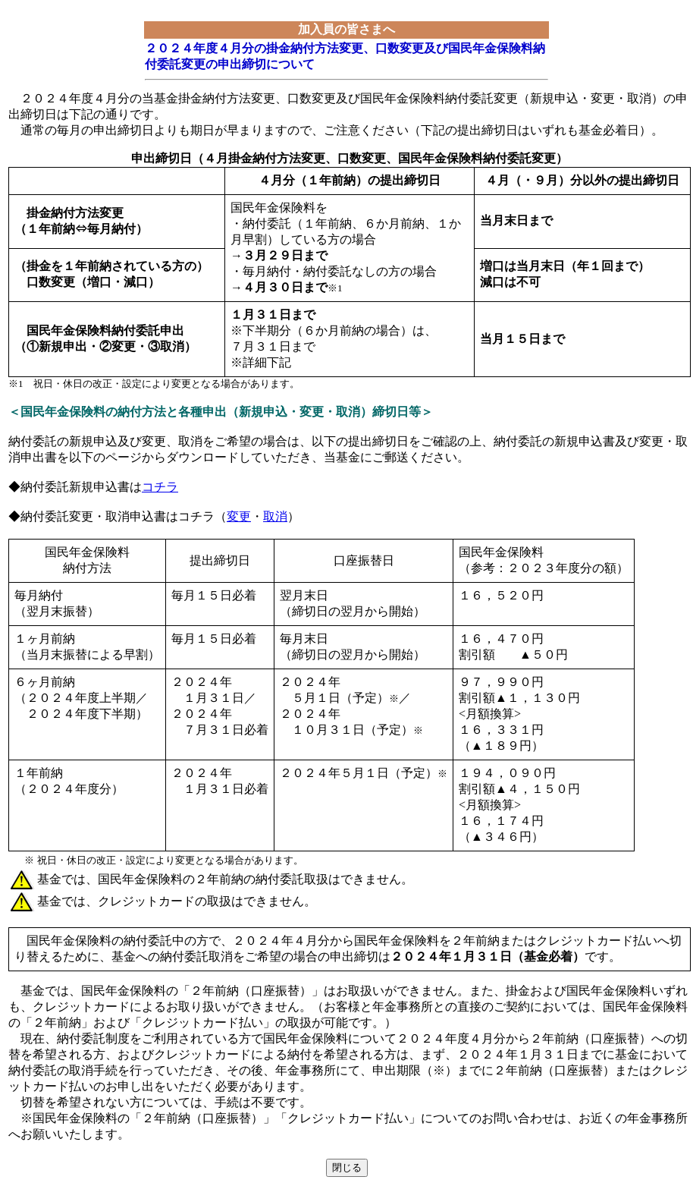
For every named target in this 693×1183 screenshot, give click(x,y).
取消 (275, 516)
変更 (239, 516)
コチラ (160, 486)
